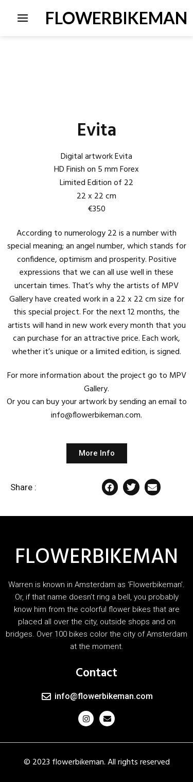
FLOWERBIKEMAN (96, 18)
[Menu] (22, 17)
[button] (110, 487)
